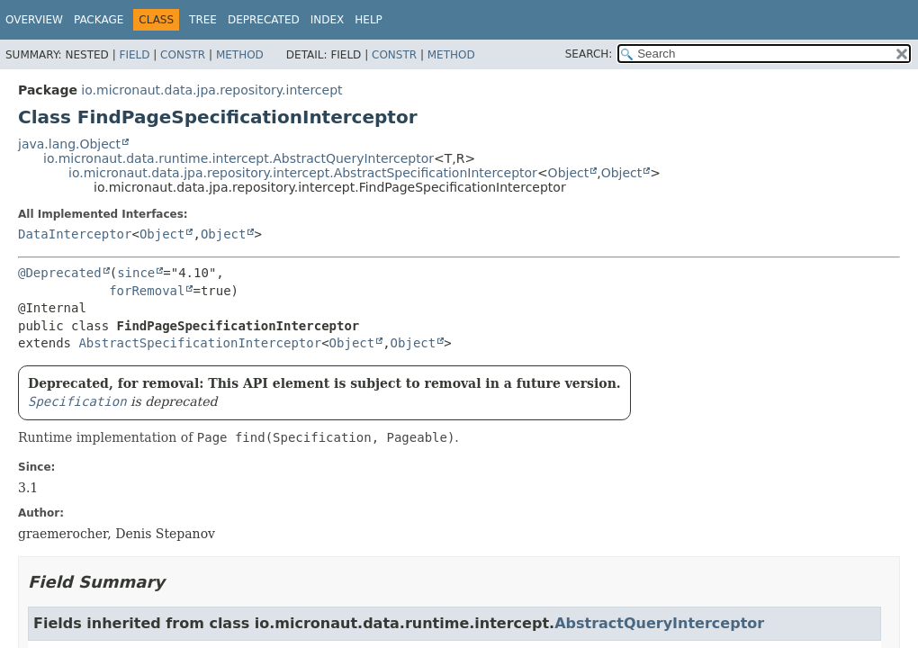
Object (569, 173)
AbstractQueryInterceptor (659, 623)
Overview (34, 20)
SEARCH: (589, 54)
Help (368, 20)
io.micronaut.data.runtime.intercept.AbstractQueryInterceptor (238, 158)
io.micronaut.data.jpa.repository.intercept (211, 90)
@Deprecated (60, 273)
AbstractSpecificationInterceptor (199, 343)
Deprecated (264, 20)
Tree (203, 20)
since (136, 273)
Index (327, 20)
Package (98, 20)
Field (134, 55)
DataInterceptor (74, 234)
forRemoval (146, 291)
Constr (182, 55)
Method (240, 55)
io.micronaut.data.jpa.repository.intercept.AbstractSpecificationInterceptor (302, 173)
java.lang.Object (69, 144)
